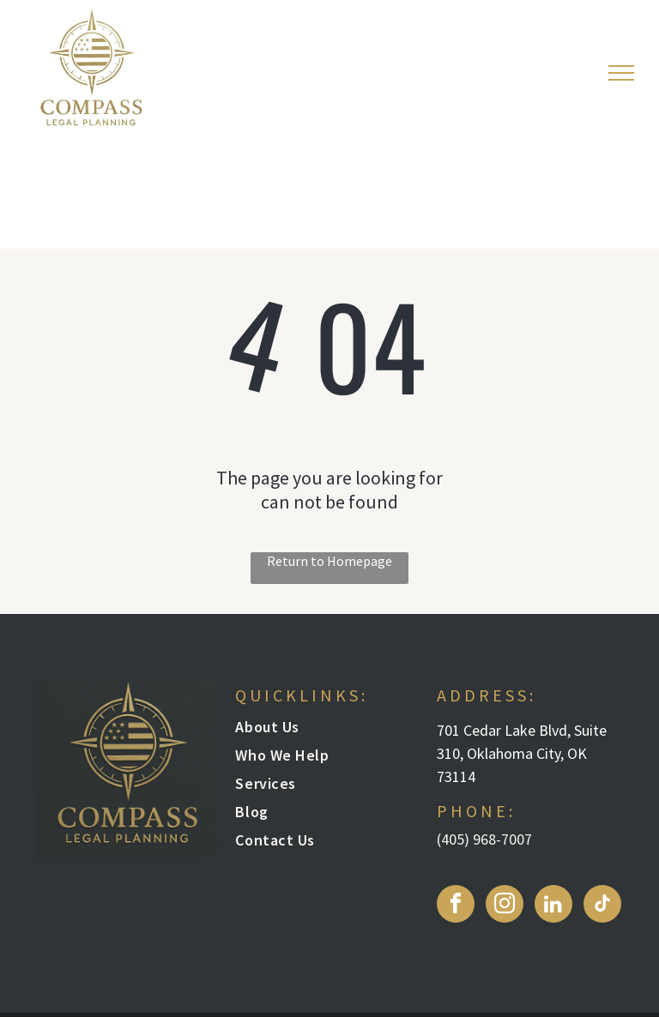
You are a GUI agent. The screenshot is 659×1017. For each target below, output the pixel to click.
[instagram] (504, 906)
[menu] (621, 73)
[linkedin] (553, 906)
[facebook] (456, 906)
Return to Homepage (329, 560)
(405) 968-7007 (484, 839)
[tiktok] (602, 906)
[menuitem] (320, 731)
